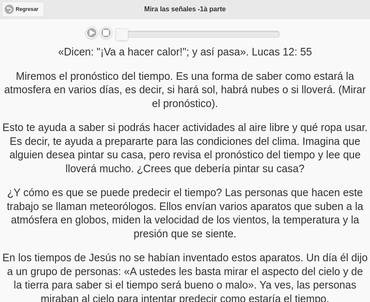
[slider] (122, 34)
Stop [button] (106, 32)
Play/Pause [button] (91, 32)
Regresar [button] (27, 9)
